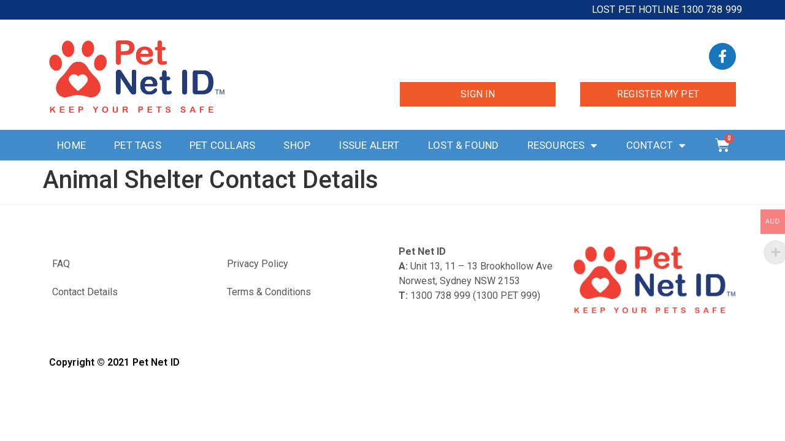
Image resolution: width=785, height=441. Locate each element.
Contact (656, 145)
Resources (562, 145)
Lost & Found (463, 145)
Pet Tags (137, 145)
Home (71, 145)
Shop (296, 145)
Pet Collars (222, 145)
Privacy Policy (257, 264)
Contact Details (85, 292)
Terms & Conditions (269, 292)
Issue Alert (369, 145)
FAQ (61, 264)
